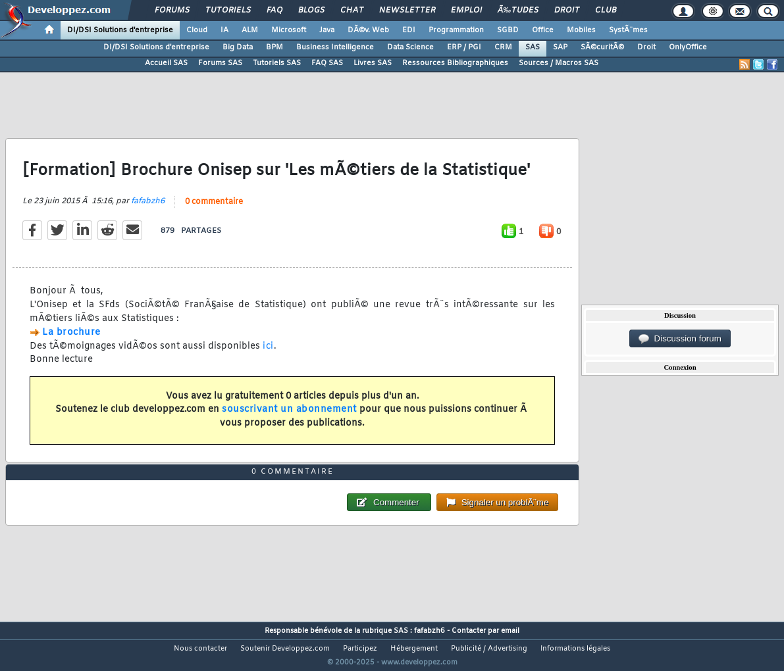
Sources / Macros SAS (558, 63)
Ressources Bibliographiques (455, 63)
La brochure (71, 340)
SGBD (508, 30)
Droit (567, 10)
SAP (560, 47)
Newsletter (407, 10)
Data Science (410, 47)
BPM (274, 47)
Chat (352, 10)
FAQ (274, 10)
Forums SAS (220, 63)
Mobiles (581, 30)
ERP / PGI (464, 47)
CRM (503, 47)
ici (268, 354)
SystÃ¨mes (628, 30)
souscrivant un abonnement (289, 418)
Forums (172, 10)
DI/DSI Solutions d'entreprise (120, 30)
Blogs (311, 10)
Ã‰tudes (518, 10)
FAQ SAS (327, 63)
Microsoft (288, 30)
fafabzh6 (148, 210)
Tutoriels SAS (277, 63)
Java (326, 30)
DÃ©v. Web (368, 30)
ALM (250, 30)
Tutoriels (228, 10)
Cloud (196, 30)
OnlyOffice (688, 47)
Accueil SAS (166, 63)
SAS (532, 47)
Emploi (466, 10)
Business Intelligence (335, 47)
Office (543, 30)
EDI (408, 30)
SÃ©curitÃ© (602, 47)
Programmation (456, 30)
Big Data (237, 47)
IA (224, 30)
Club (605, 10)
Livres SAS (372, 63)
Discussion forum (680, 339)
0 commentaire (214, 210)
